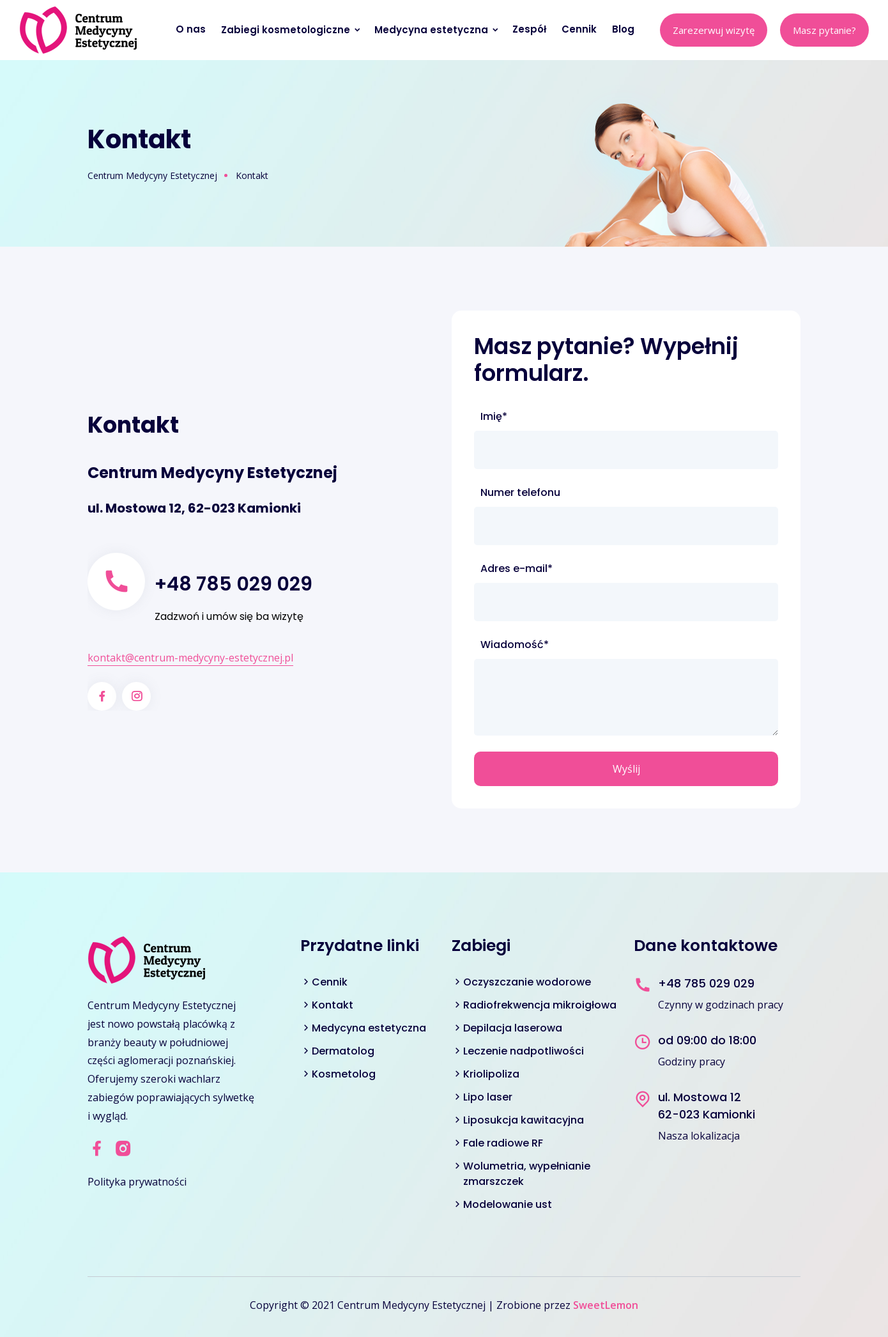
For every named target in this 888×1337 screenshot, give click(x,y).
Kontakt (332, 1005)
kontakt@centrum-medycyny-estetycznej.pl (190, 658)
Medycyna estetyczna (437, 29)
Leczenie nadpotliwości (523, 1051)
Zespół (530, 29)
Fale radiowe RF (503, 1143)
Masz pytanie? (824, 30)
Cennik (580, 29)
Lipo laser (487, 1097)
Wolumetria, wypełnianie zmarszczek (526, 1174)
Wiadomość (514, 645)
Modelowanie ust (507, 1204)
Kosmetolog (344, 1074)
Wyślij (626, 769)
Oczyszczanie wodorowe (527, 982)
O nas (192, 29)
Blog (624, 29)
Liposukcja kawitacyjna (523, 1120)
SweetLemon (605, 1305)
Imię (509, 416)
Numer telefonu (520, 492)
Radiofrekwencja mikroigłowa (539, 1005)
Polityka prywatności (137, 1182)
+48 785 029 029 (233, 584)
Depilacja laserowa (512, 1028)
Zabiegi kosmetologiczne (291, 29)
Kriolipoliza (491, 1074)
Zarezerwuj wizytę (713, 30)
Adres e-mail (516, 568)
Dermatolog (343, 1051)
